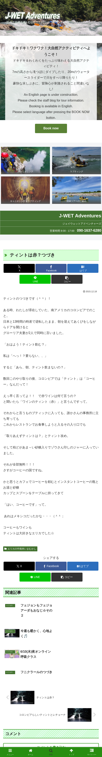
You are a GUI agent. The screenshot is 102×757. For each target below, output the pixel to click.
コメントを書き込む (51, 711)
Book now (50, 128)
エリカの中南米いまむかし (20, 548)
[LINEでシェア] (35, 279)
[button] (66, 279)
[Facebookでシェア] (50, 268)
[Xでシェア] (19, 268)
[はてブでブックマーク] (82, 268)
